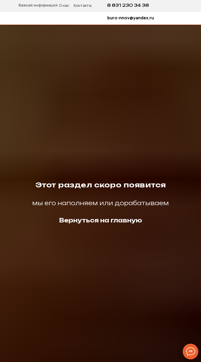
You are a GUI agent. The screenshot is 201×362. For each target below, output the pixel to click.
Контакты (83, 5)
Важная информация (38, 5)
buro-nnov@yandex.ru (130, 18)
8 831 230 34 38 (128, 5)
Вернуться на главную (100, 220)
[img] (157, 5)
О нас (64, 5)
